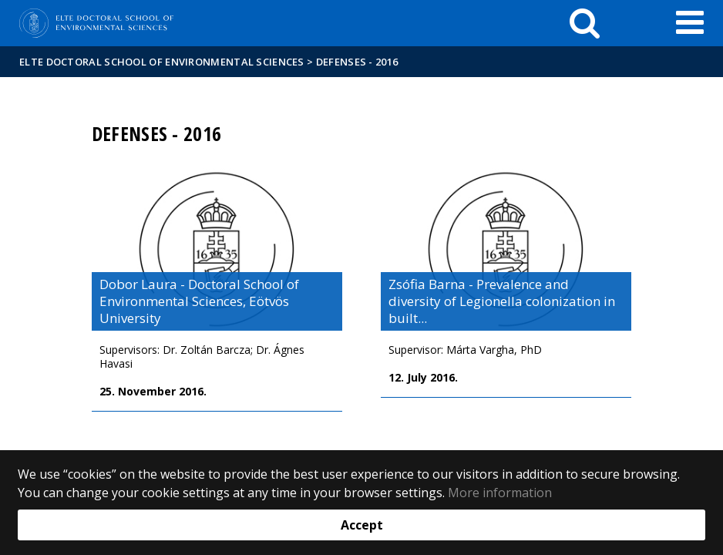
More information (500, 492)
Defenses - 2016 (357, 62)
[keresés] (585, 23)
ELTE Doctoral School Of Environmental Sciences (161, 62)
